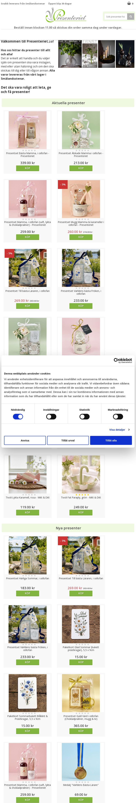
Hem (115, 33)
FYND (86, 41)
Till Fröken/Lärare (40, 33)
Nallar (4, 787)
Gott (62, 41)
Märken (75, 41)
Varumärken (8, 766)
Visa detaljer (117, 429)
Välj (118, 536)
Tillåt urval (68, 440)
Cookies (5, 760)
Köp (17, 168)
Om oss (5, 776)
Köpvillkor (6, 771)
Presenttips (101, 33)
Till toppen (68, 748)
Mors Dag (19, 33)
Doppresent (8, 792)
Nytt (7, 33)
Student (57, 33)
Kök (127, 33)
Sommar (68, 33)
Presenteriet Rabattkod (15, 782)
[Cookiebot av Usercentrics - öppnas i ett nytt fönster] (116, 360)
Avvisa (25, 440)
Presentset (83, 33)
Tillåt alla (111, 440)
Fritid (51, 41)
